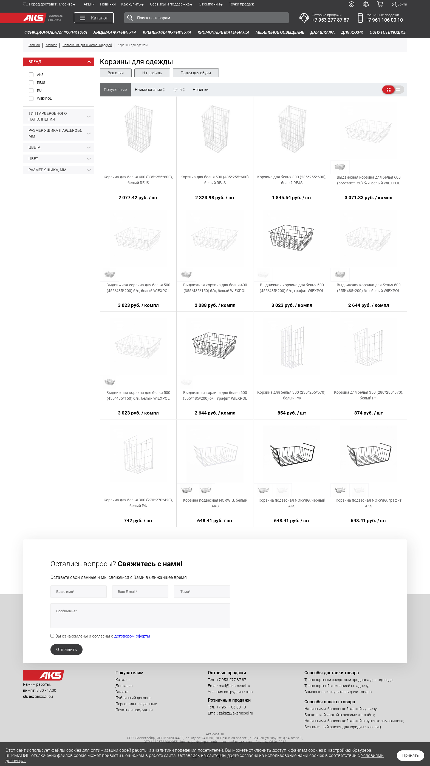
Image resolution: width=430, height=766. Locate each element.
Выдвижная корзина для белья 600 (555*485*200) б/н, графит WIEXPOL (215, 395)
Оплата (122, 692)
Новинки (108, 4)
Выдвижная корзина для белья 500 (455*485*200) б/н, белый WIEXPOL (138, 288)
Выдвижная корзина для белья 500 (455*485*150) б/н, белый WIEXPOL (138, 395)
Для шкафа (322, 32)
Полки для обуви (196, 73)
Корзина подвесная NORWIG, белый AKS (215, 503)
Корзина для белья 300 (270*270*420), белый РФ (138, 503)
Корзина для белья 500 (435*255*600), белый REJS (215, 180)
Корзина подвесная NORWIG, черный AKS (292, 503)
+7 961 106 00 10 (384, 20)
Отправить (66, 649)
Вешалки (116, 73)
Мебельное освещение (280, 32)
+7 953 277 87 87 (330, 20)
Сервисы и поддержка (170, 4)
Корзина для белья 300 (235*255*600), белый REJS (291, 180)
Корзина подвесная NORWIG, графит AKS (368, 503)
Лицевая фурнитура (115, 32)
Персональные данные (136, 704)
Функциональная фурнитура (55, 32)
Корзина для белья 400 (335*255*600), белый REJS (138, 180)
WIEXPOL (44, 98)
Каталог (122, 680)
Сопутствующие (388, 32)
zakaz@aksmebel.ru (236, 713)
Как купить (131, 4)
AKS (40, 75)
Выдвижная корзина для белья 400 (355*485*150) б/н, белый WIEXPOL (215, 288)
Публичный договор (133, 698)
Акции (89, 4)
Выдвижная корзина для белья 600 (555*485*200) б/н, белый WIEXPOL (369, 288)
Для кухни (352, 32)
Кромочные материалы (223, 32)
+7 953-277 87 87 (231, 680)
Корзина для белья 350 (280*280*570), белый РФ (368, 395)
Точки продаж (241, 4)
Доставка (124, 686)
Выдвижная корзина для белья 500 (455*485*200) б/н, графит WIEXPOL (292, 288)
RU (39, 90)
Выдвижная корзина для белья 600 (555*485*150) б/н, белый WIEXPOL (369, 180)
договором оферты (132, 636)
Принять (410, 755)
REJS (41, 83)
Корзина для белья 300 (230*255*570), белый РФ (291, 395)
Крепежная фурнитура (167, 32)
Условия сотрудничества (230, 692)
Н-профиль (152, 73)
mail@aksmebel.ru (234, 686)
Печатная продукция (134, 710)
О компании (209, 4)
